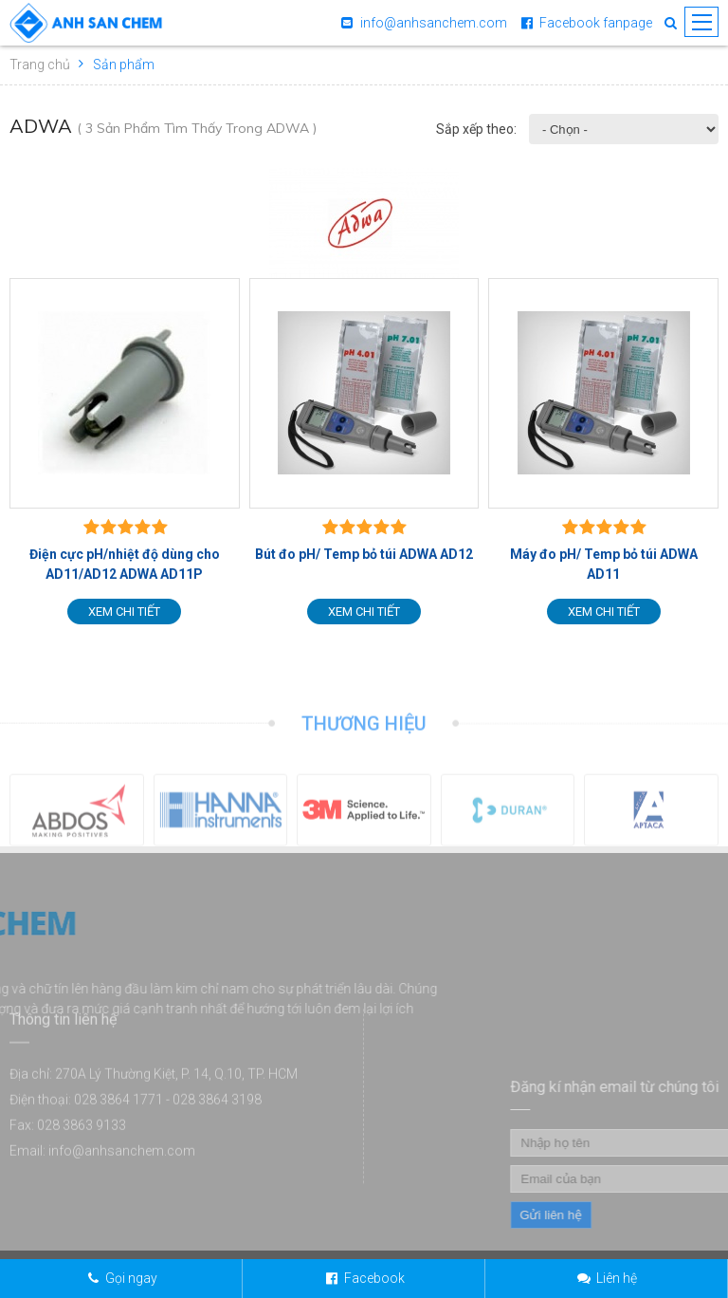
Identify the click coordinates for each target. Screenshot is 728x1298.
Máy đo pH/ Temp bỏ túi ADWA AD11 (604, 564)
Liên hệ (616, 1278)
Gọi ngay (131, 1278)
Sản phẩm (124, 64)
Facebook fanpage (595, 22)
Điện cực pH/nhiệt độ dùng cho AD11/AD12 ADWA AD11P (124, 564)
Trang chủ (39, 64)
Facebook (374, 1278)
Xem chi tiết (124, 611)
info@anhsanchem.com (433, 22)
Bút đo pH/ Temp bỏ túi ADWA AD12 (364, 554)
